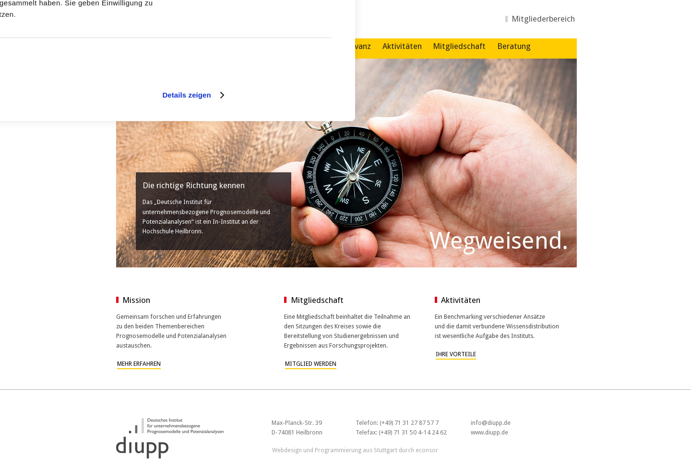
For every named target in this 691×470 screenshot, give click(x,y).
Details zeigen (186, 196)
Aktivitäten (402, 46)
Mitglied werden (310, 363)
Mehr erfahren (139, 363)
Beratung (514, 46)
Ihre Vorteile (456, 354)
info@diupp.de (491, 422)
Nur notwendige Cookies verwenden (275, 68)
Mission (136, 300)
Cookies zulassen (273, 34)
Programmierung (338, 450)
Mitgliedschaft (459, 46)
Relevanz (355, 46)
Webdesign (287, 450)
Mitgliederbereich (543, 19)
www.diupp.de (489, 432)
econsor (427, 450)
